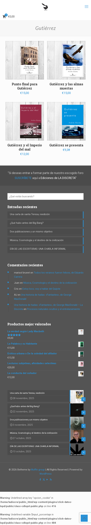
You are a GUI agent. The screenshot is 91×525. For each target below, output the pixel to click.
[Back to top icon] (84, 518)
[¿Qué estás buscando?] (45, 196)
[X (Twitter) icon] (44, 479)
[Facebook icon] (40, 479)
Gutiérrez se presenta (66, 145)
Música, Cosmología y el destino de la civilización (36, 240)
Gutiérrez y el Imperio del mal (24, 147)
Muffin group (38, 469)
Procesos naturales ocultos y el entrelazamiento (53, 309)
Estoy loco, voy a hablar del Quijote (41, 288)
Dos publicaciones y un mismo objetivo (31, 231)
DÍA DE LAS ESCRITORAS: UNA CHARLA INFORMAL (38, 248)
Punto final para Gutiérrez (24, 86)
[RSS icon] (51, 479)
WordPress (45, 473)
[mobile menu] (86, 6)
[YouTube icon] (47, 479)
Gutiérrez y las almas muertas (66, 86)
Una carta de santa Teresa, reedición (30, 214)
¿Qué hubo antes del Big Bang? (27, 222)
